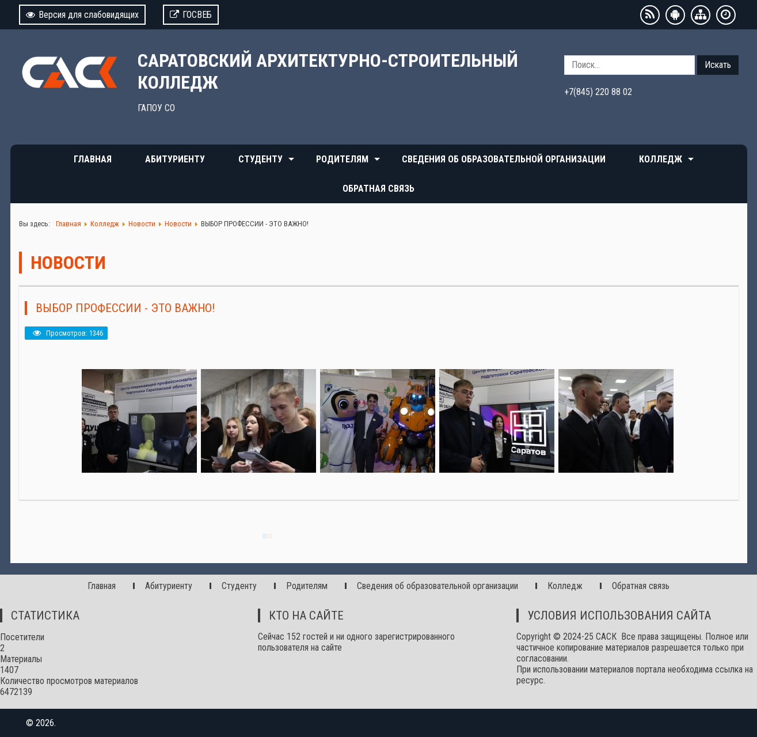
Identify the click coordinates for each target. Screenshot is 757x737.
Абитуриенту (175, 159)
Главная (93, 159)
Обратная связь (378, 188)
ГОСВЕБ (191, 14)
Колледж (660, 159)
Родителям (342, 159)
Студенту (260, 159)
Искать (718, 64)
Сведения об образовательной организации (504, 159)
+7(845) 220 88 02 (598, 91)
